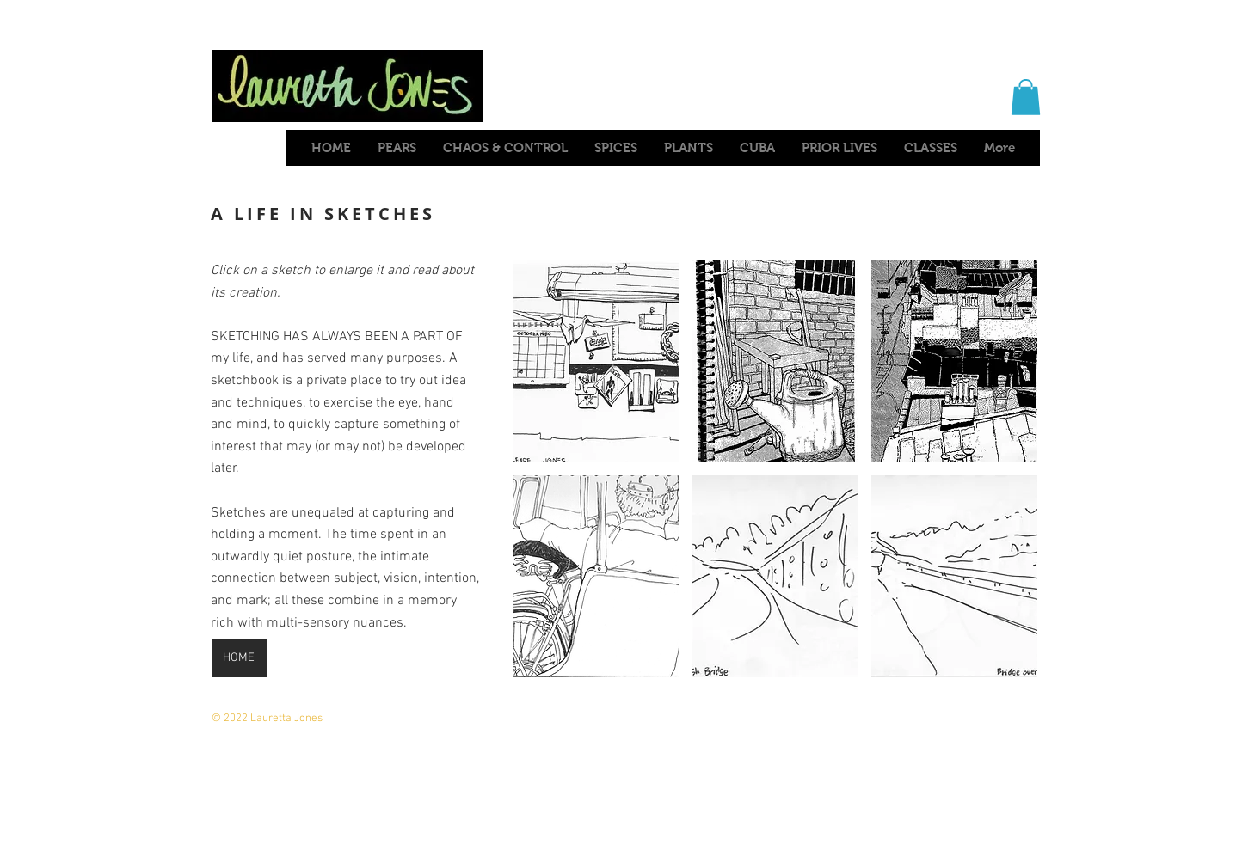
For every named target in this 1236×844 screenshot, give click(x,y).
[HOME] (239, 658)
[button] (1026, 97)
